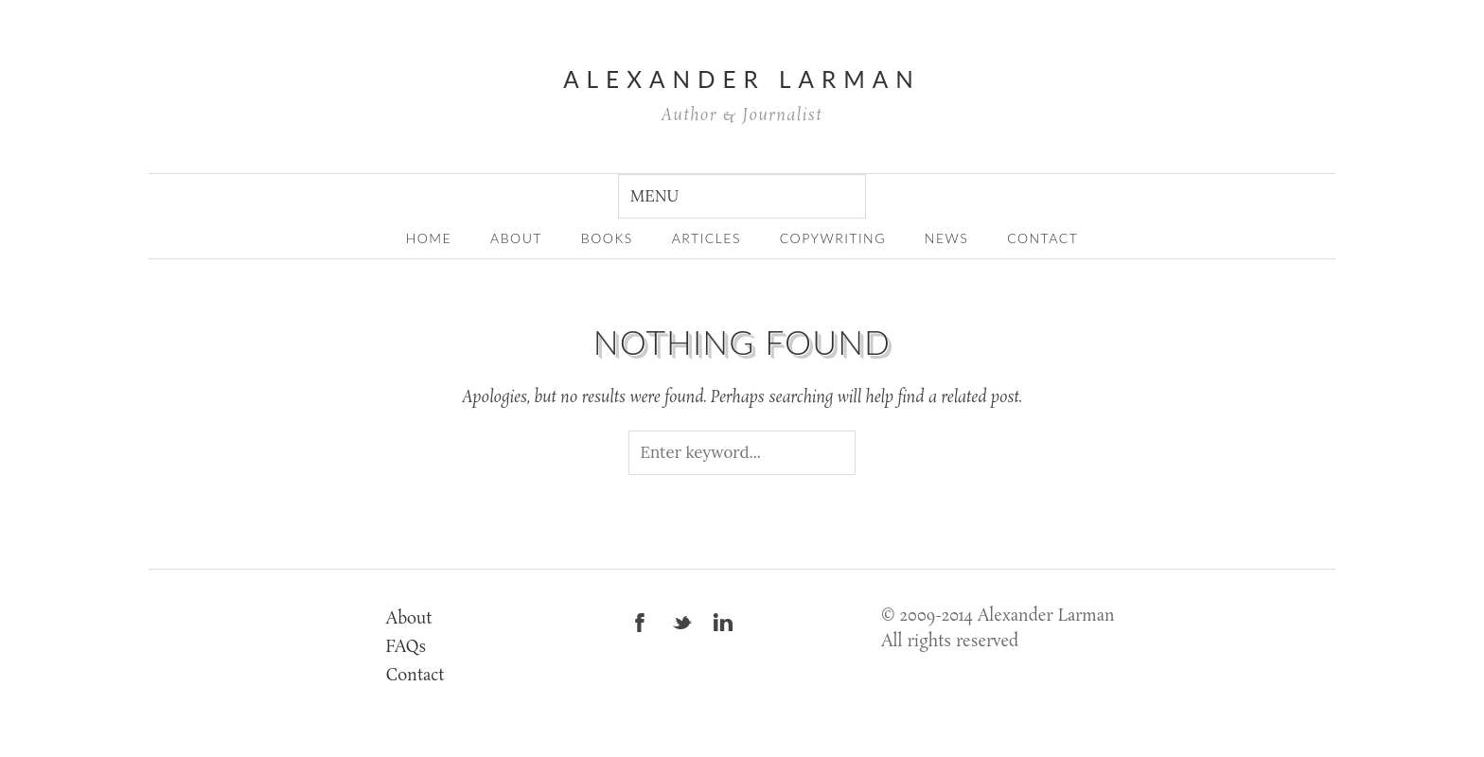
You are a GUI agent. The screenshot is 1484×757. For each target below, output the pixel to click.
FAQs (406, 648)
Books (607, 238)
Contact (1042, 238)
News (946, 238)
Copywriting (833, 238)
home (429, 238)
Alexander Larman (742, 79)
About (409, 619)
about (516, 238)
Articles (706, 238)
